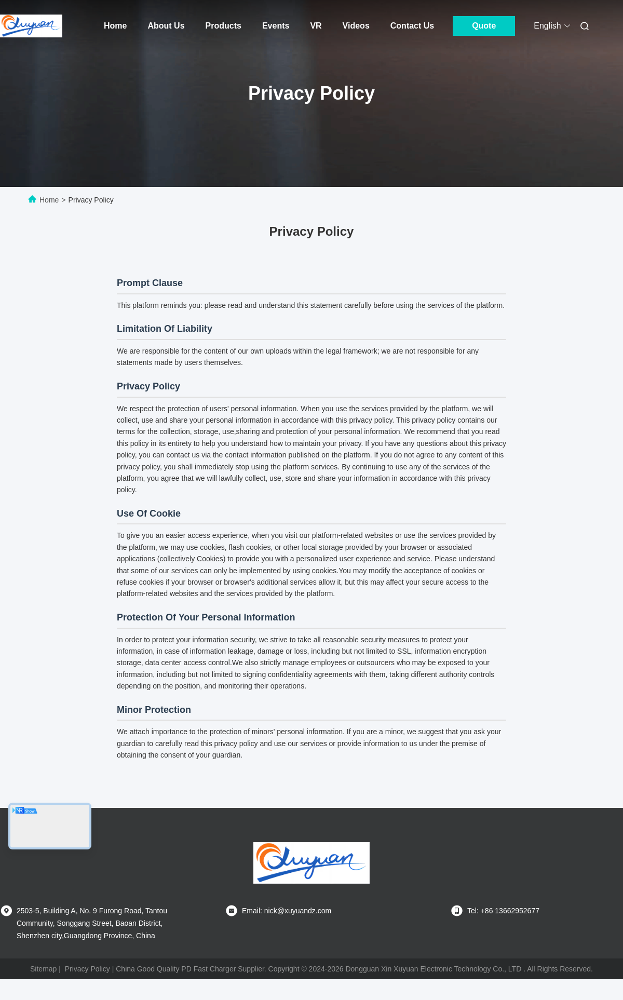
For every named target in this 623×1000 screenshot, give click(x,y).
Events (275, 25)
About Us (165, 25)
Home (115, 25)
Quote (484, 25)
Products (223, 25)
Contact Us (412, 25)
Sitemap (43, 969)
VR (315, 25)
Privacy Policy (87, 969)
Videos (356, 25)
